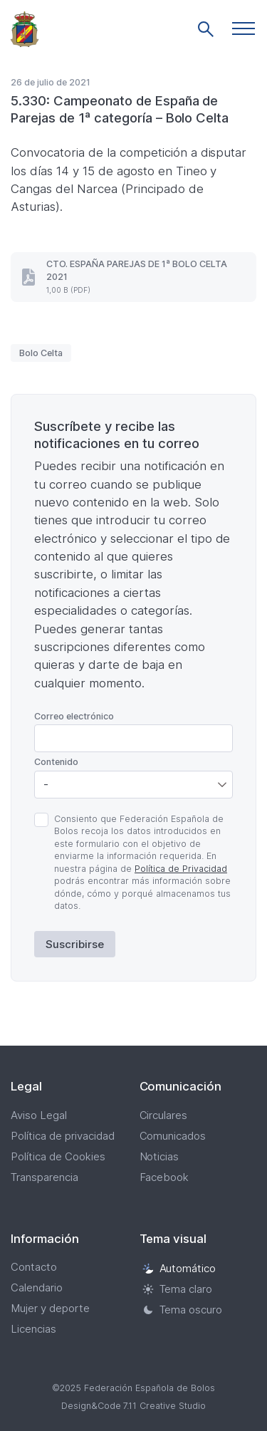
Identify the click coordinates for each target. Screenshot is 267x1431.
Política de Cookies (58, 1156)
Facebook (164, 1177)
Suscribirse (75, 944)
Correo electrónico (74, 716)
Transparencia (44, 1177)
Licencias (33, 1329)
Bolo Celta (41, 353)
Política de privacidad (63, 1136)
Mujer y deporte (50, 1308)
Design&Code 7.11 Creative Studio (133, 1405)
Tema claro (177, 1289)
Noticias (159, 1156)
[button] (243, 28)
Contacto (34, 1267)
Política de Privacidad (181, 868)
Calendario (37, 1287)
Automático (179, 1268)
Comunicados (173, 1136)
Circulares (164, 1115)
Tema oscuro (182, 1309)
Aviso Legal (39, 1115)
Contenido (56, 761)
